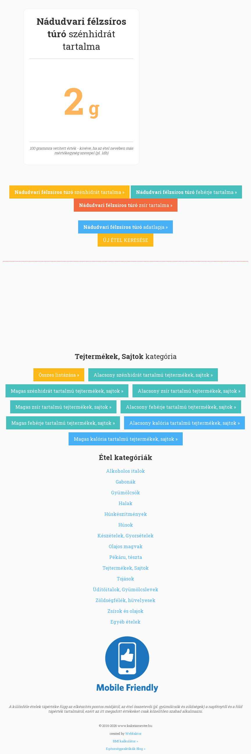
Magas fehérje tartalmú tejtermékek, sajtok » (63, 423)
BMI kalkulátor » (125, 741)
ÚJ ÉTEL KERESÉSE (125, 240)
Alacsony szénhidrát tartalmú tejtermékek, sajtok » (153, 375)
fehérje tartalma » (186, 192)
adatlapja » (125, 227)
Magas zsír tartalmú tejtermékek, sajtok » (63, 407)
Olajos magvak (126, 546)
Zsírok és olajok (125, 611)
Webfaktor (133, 733)
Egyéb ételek (125, 622)
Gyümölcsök (125, 492)
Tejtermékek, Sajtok (126, 568)
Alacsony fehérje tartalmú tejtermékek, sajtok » (181, 407)
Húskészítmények (125, 514)
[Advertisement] (125, 305)
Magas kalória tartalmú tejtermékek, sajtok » (126, 439)
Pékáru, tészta (125, 557)
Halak (125, 503)
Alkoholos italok (125, 471)
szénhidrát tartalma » (69, 192)
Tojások (125, 579)
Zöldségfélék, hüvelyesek (125, 600)
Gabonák (126, 482)
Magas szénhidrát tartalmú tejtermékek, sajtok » (67, 391)
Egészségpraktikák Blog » (125, 748)
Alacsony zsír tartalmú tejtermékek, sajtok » (189, 391)
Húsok (125, 525)
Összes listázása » (59, 375)
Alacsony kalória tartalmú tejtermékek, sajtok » (184, 423)
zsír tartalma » (125, 205)
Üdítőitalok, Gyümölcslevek (125, 589)
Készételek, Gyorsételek (125, 535)
